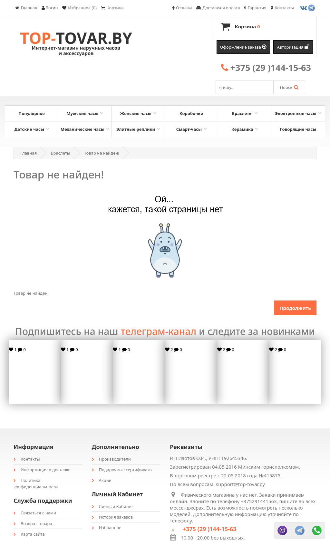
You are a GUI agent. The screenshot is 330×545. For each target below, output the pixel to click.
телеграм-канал (158, 331)
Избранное (106, 528)
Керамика (242, 129)
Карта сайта (29, 534)
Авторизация (293, 47)
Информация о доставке (42, 470)
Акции (102, 480)
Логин (50, 8)
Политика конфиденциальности (36, 483)
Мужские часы (82, 113)
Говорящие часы (298, 129)
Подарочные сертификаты (122, 470)
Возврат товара (33, 523)
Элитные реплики (135, 129)
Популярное (31, 113)
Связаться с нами (35, 513)
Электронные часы (295, 113)
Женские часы (135, 113)
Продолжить (295, 308)
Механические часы (82, 129)
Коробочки (191, 113)
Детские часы (29, 129)
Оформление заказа (243, 47)
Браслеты (242, 113)
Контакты (27, 459)
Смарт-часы (189, 129)
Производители (111, 459)
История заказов (112, 517)
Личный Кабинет (112, 506)
